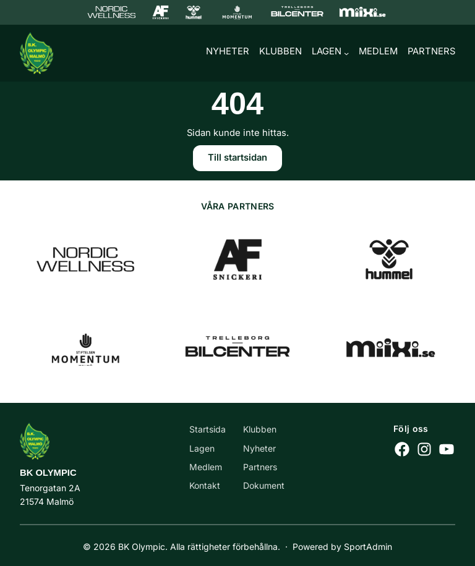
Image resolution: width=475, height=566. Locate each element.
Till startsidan (237, 160)
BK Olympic (48, 473)
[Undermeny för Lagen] (346, 53)
